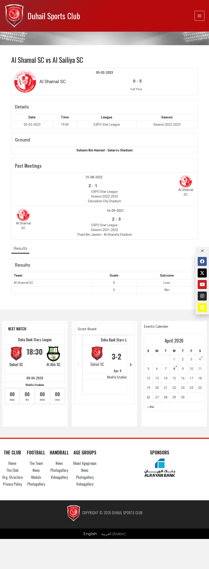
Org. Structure (12, 477)
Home (12, 463)
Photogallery (36, 484)
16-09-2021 (115, 210)
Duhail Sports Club (54, 15)
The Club (12, 470)
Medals (36, 477)
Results (20, 248)
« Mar (150, 407)
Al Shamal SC (23, 282)
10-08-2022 (93, 177)
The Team (36, 463)
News (36, 470)
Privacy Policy (12, 484)
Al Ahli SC (53, 364)
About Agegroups (85, 463)
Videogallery (59, 477)
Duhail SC (16, 364)
